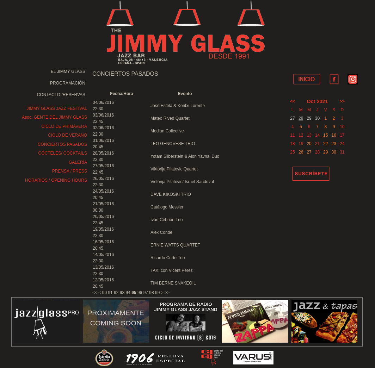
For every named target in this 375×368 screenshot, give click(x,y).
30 (333, 152)
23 (333, 143)
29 (325, 152)
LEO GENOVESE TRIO (172, 143)
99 (157, 292)
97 (145, 292)
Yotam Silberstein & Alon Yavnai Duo (184, 156)
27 (309, 152)
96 (139, 292)
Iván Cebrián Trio (166, 219)
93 (122, 292)
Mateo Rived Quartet (170, 118)
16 (333, 135)
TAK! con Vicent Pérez (171, 270)
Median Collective (167, 131)
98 (151, 292)
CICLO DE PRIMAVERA (64, 126)
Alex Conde (161, 232)
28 (301, 118)
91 (110, 292)
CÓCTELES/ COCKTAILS (62, 153)
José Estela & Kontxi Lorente (177, 105)
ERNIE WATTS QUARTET (175, 245)
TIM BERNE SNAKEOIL (173, 283)
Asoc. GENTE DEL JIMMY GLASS (54, 117)
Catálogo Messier (166, 207)
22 (325, 143)
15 (325, 135)
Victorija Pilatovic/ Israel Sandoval (182, 181)
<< (94, 292)
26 (301, 152)
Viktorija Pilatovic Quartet (174, 169)
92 (116, 292)
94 (128, 292)
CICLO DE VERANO (67, 135)
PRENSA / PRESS (69, 171)
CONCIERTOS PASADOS (62, 144)
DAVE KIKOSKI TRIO (170, 194)
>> (167, 292)
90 (104, 292)
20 (309, 143)
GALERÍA (78, 162)
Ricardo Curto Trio (167, 257)
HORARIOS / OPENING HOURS (56, 180)
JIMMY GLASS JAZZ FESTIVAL (56, 108)
